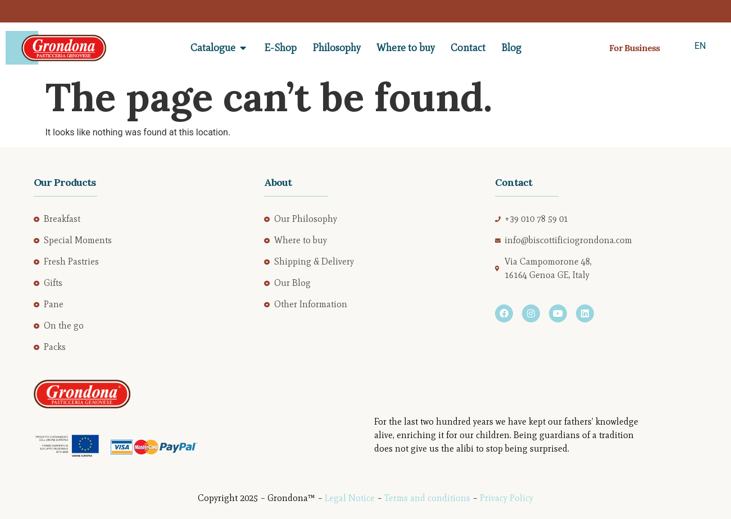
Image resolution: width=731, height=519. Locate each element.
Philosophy (336, 48)
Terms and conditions (427, 498)
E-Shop (280, 48)
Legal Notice (350, 498)
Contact (468, 48)
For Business (634, 47)
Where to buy (405, 48)
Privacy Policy (506, 498)
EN (700, 45)
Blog (511, 48)
